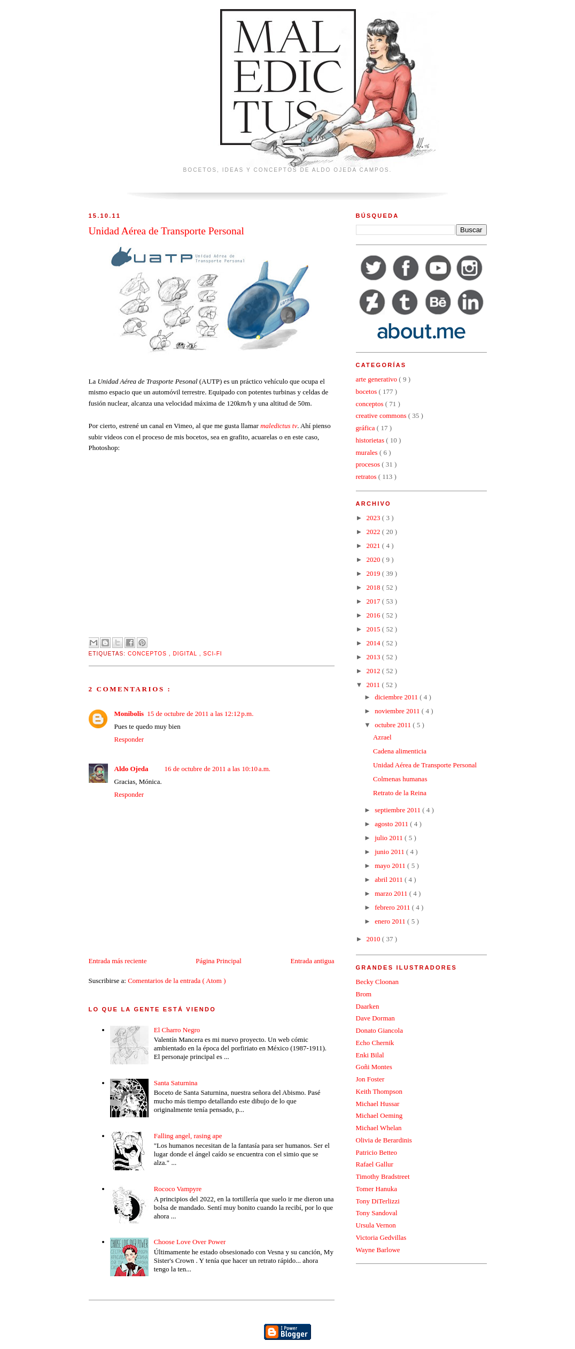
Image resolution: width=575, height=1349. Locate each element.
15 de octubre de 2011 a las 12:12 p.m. (200, 714)
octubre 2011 (394, 725)
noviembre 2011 (398, 711)
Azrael (382, 737)
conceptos (148, 654)
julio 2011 (390, 838)
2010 (374, 939)
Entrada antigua (313, 961)
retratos (367, 476)
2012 (374, 671)
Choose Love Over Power (190, 1242)
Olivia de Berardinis (384, 1140)
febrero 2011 (393, 907)
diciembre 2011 (397, 697)
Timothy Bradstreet (383, 1176)
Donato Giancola (379, 1030)
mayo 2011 (391, 866)
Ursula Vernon (376, 1225)
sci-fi (212, 654)
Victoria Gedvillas (381, 1237)
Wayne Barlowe (378, 1250)
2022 (374, 532)
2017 (374, 601)
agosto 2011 (392, 824)
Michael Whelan (379, 1128)
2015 (374, 629)
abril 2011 (390, 879)
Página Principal (219, 961)
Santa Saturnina (176, 1083)
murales (367, 452)
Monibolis (129, 714)
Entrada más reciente (118, 961)
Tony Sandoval (377, 1213)
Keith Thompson (379, 1091)
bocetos (367, 391)
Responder (129, 739)
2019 (374, 573)
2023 (374, 518)
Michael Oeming (379, 1115)
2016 (374, 615)
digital (186, 654)
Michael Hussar (378, 1104)
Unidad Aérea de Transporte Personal (425, 765)
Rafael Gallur (374, 1164)
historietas (371, 440)
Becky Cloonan (377, 982)
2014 (374, 643)
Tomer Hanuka (376, 1189)
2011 (374, 685)
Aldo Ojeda (131, 769)
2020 (374, 559)
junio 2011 (390, 852)
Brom (364, 994)
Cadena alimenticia (399, 751)
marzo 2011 (392, 893)
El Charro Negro (177, 1030)
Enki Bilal (370, 1055)
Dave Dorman (375, 1018)
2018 (374, 587)
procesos (369, 464)
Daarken (367, 1006)
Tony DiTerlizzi (378, 1201)
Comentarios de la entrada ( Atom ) (177, 981)
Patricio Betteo (377, 1152)
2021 (374, 546)
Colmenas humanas (400, 779)
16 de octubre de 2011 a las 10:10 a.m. (217, 769)
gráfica (366, 428)
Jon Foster (370, 1079)
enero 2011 (391, 921)
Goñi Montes (374, 1067)
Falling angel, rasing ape (188, 1136)
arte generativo (377, 379)
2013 (374, 657)
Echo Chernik (375, 1043)
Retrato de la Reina (399, 793)
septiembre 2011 (398, 810)
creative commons (382, 415)
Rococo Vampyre (178, 1189)
